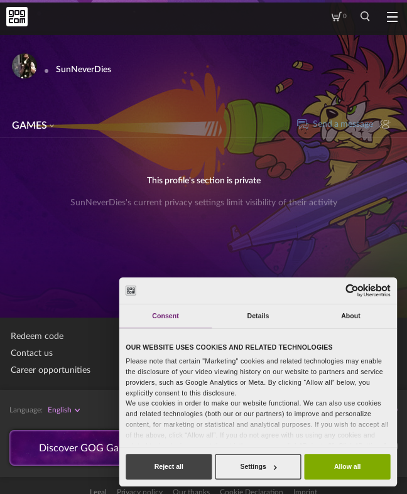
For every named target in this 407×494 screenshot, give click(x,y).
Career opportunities (50, 370)
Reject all (169, 466)
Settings (258, 466)
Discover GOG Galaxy (88, 448)
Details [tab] (258, 315)
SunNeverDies (83, 69)
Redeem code (37, 336)
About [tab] (351, 315)
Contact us (32, 353)
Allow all (347, 466)
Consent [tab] (165, 315)
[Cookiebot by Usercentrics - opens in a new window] (351, 290)
